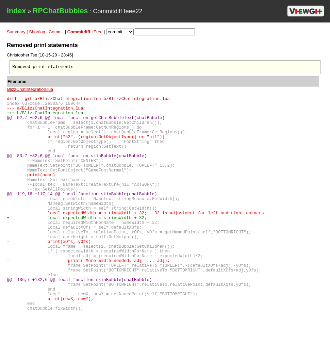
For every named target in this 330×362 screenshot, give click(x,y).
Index (16, 11)
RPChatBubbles (60, 11)
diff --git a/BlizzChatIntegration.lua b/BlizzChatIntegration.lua (88, 100)
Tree (98, 31)
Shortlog (37, 31)
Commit (56, 31)
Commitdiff (78, 31)
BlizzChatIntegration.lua (30, 90)
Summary (16, 31)
